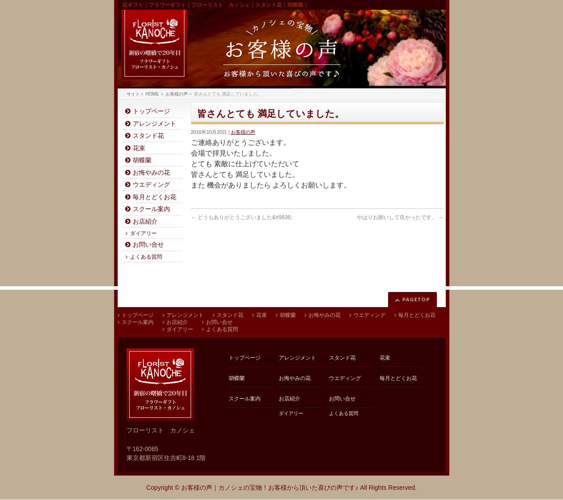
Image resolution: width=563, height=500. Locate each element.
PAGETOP (416, 299)
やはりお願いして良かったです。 (400, 217)
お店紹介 (145, 221)
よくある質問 (146, 257)
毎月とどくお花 (154, 197)
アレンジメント (154, 123)
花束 (139, 148)
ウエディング (151, 184)
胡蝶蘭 (142, 160)
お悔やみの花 (151, 172)
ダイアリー (143, 233)
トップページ (151, 111)
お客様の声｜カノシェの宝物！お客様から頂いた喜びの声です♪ (269, 487)
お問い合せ (148, 244)
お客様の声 (243, 132)
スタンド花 (148, 135)
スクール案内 (151, 209)
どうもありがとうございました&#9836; (241, 217)
